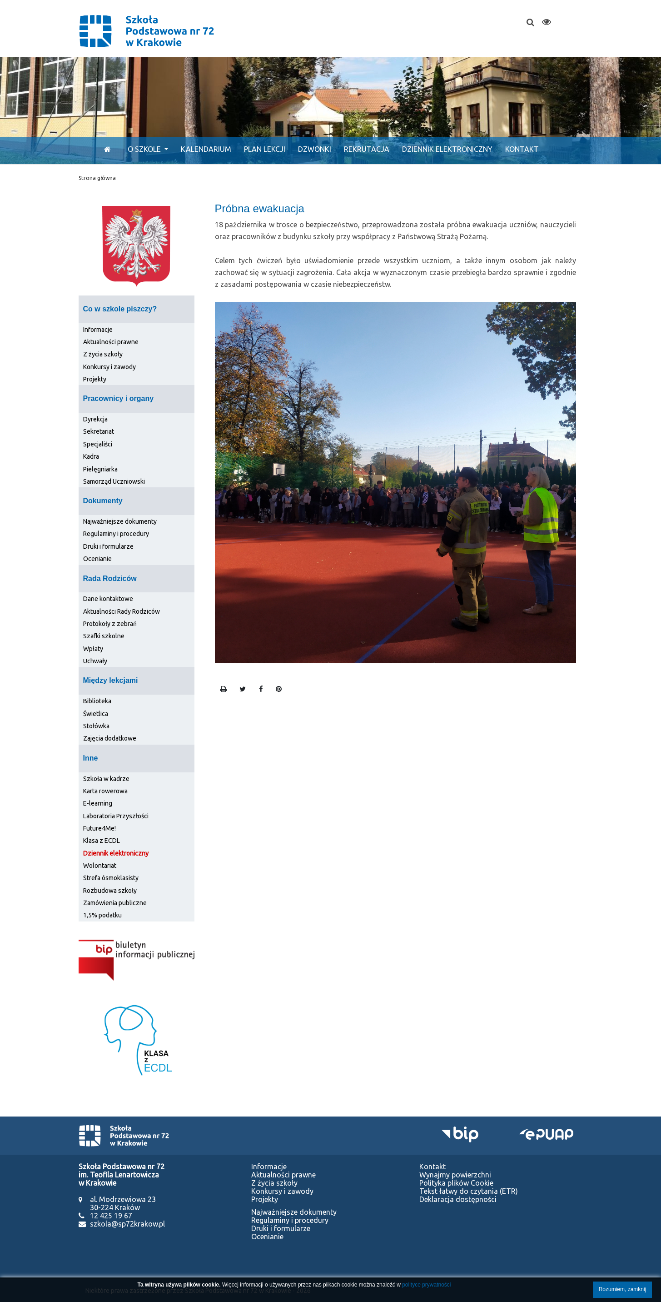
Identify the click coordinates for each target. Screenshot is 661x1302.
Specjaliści (97, 444)
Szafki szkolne (103, 636)
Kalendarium (206, 149)
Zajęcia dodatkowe (109, 738)
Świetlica (95, 713)
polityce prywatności (426, 1285)
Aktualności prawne (111, 342)
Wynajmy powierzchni (455, 1175)
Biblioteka (97, 701)
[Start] (105, 149)
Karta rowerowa (105, 791)
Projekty (94, 379)
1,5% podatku (102, 915)
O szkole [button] (145, 149)
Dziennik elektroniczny (447, 149)
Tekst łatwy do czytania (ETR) (468, 1191)
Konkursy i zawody (109, 367)
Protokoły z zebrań (110, 623)
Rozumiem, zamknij (622, 1289)
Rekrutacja (366, 149)
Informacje (98, 329)
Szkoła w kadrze (106, 778)
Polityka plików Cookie (456, 1183)
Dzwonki (314, 149)
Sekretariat (98, 431)
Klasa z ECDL (101, 840)
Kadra (91, 456)
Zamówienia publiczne (115, 902)
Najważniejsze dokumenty (120, 521)
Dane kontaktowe (108, 598)
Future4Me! (99, 828)
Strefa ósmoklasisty (111, 877)
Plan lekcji (264, 149)
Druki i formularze (108, 546)
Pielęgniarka (100, 469)
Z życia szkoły (103, 354)
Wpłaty (93, 648)
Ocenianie (97, 558)
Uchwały (95, 661)
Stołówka (96, 726)
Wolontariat (99, 865)
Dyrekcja (95, 419)
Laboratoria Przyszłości (116, 816)
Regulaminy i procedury (116, 533)
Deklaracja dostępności (458, 1199)
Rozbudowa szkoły (110, 890)
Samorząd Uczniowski (114, 481)
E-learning (97, 803)
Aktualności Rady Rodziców (121, 611)
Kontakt (522, 149)
